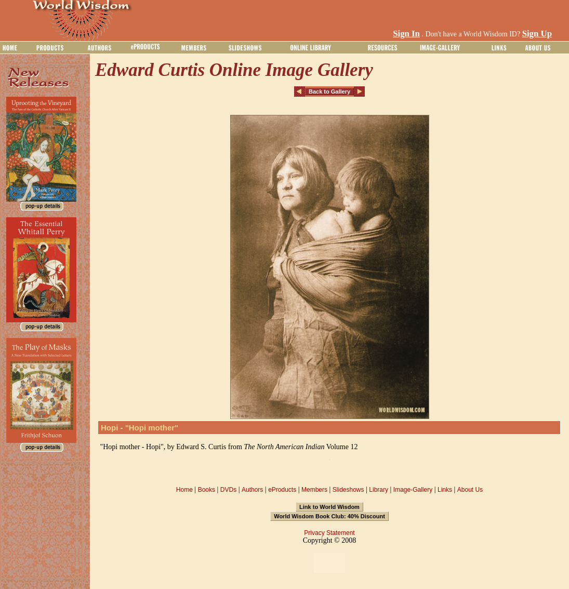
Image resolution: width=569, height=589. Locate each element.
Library (378, 489)
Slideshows (348, 489)
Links (445, 489)
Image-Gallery (412, 489)
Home (184, 489)
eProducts (282, 489)
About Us (470, 489)
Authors (252, 489)
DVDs (228, 489)
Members (314, 489)
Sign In (406, 33)
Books (206, 489)
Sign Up (537, 33)
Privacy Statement (329, 532)
